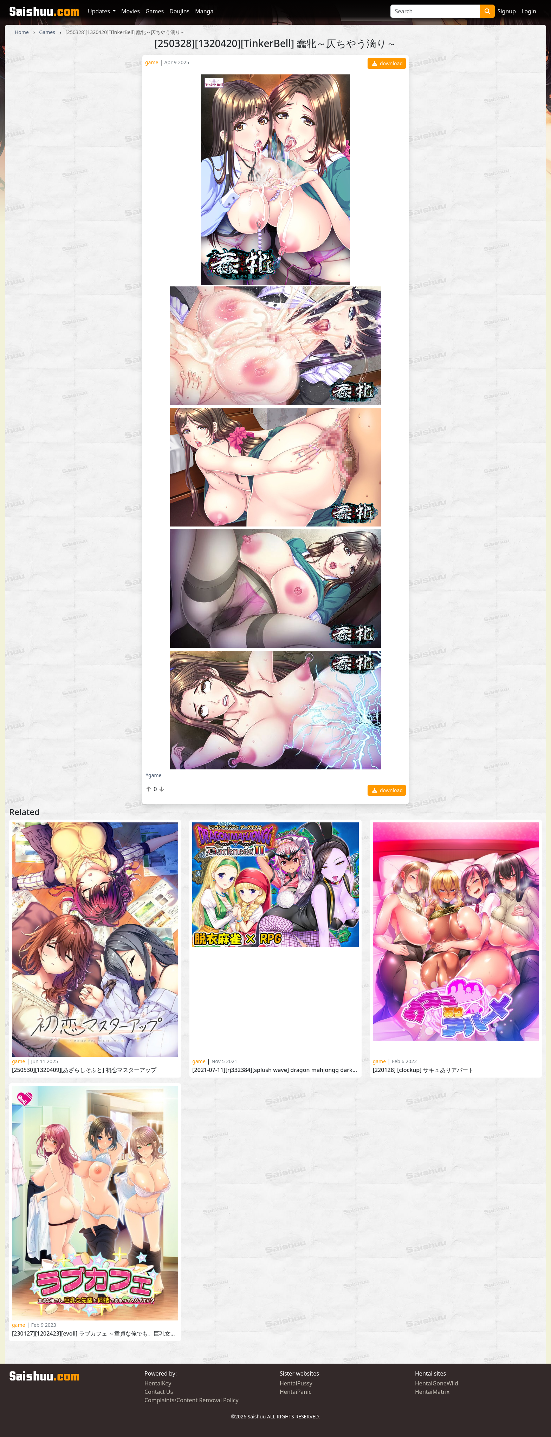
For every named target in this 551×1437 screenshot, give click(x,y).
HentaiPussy (296, 1383)
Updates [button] (99, 11)
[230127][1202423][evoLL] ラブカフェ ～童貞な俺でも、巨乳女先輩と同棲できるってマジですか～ (95, 1333)
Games (154, 11)
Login (528, 11)
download (387, 63)
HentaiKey (157, 1383)
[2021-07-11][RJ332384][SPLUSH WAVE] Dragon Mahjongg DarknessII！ (275, 1070)
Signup (507, 11)
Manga (204, 11)
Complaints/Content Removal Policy (191, 1400)
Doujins (179, 11)
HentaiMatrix (432, 1392)
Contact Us (158, 1392)
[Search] (435, 11)
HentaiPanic (295, 1392)
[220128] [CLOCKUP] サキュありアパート (423, 1070)
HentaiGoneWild (436, 1383)
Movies (130, 11)
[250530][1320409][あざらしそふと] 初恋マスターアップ (84, 1070)
